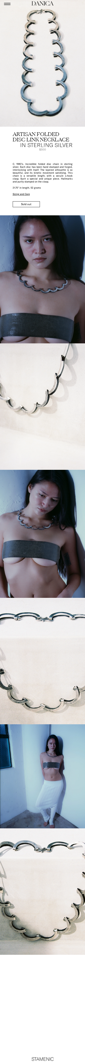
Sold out (26, 204)
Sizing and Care (21, 194)
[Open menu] (7, 4)
